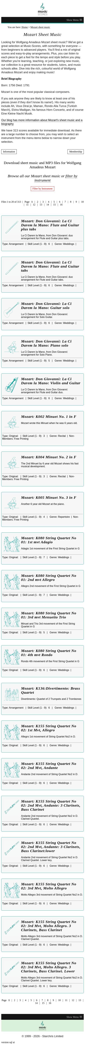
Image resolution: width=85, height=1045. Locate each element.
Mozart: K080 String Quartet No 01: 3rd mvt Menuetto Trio (48, 615)
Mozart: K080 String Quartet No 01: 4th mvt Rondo (48, 653)
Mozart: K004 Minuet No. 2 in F (48, 457)
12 (34, 204)
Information (9, 151)
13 (41, 204)
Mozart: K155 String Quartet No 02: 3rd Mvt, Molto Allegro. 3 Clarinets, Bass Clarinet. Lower (48, 967)
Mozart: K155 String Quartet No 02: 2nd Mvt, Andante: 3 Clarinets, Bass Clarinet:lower (50, 847)
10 (82, 201)
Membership (75, 151)
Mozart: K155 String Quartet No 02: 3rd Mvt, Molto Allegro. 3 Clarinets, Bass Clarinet (48, 926)
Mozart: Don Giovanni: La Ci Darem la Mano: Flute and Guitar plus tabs (50, 225)
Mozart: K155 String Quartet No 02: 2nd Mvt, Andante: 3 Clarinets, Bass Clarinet (50, 805)
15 (54, 204)
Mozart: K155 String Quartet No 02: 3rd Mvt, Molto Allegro (48, 886)
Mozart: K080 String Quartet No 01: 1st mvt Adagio (48, 540)
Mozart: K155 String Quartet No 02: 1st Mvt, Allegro (48, 728)
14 (47, 204)
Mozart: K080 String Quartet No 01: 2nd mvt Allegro (48, 578)
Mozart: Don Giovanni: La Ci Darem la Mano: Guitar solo (46, 306)
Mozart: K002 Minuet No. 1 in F (48, 417)
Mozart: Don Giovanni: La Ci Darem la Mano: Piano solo (46, 343)
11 (27, 204)
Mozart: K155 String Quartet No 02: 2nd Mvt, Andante (48, 766)
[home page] (42, 9)
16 (61, 204)
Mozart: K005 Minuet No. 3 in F (48, 497)
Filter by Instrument (43, 188)
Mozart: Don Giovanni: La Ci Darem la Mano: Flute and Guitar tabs (50, 266)
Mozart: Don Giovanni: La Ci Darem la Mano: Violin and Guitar (50, 381)
